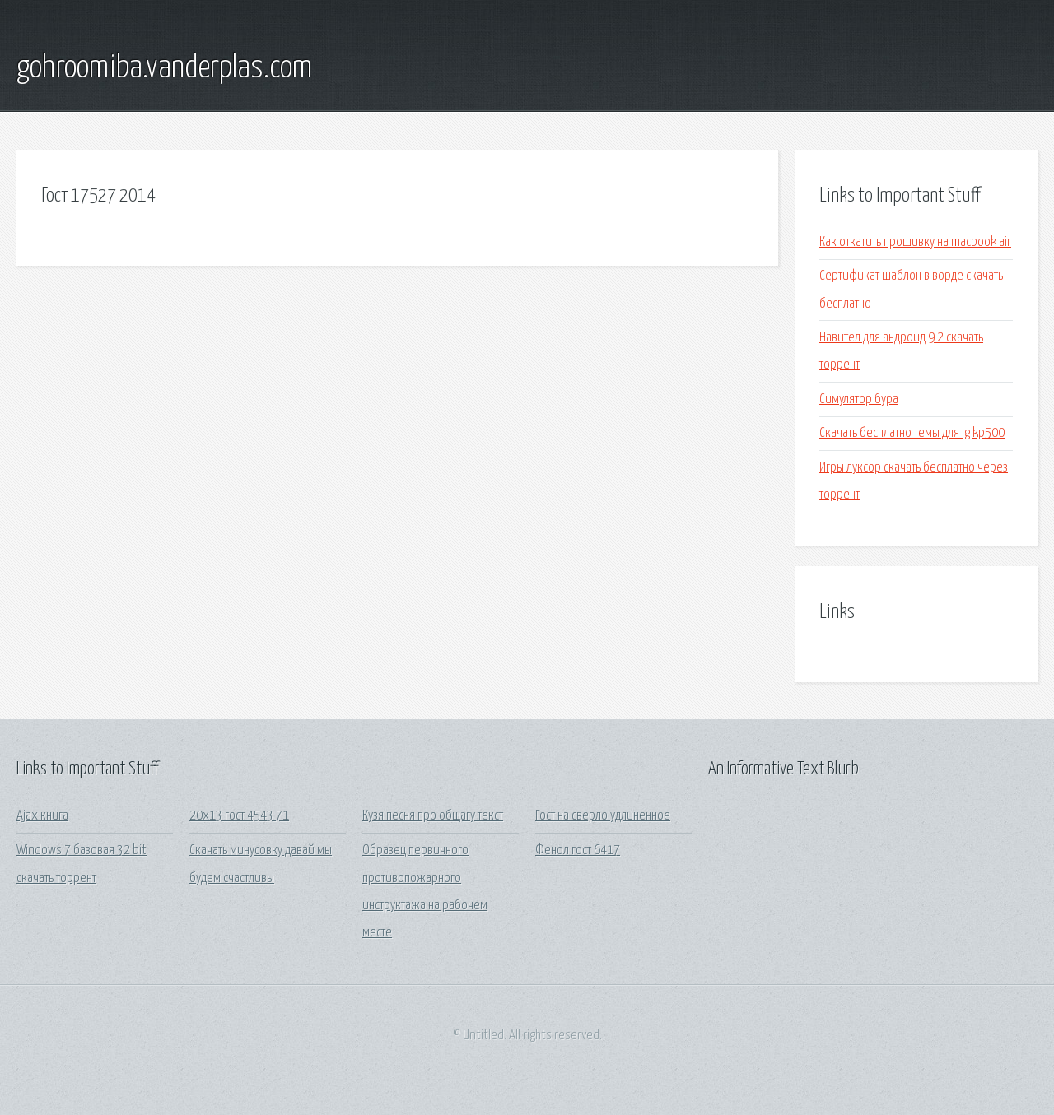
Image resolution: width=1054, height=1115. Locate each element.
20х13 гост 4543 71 (239, 816)
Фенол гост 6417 (577, 850)
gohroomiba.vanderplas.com (164, 68)
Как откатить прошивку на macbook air (915, 242)
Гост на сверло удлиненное (602, 816)
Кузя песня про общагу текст (432, 816)
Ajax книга (42, 816)
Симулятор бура (858, 400)
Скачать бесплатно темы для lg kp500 (912, 433)
